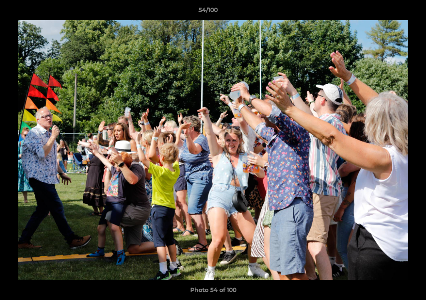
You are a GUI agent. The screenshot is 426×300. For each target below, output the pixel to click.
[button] (391, 12)
